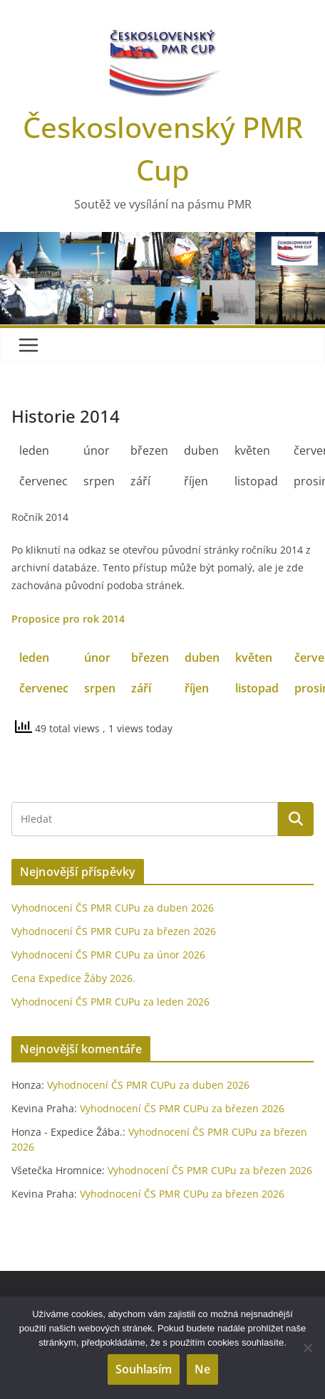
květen (253, 657)
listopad (257, 688)
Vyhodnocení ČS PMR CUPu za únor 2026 (108, 954)
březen (150, 657)
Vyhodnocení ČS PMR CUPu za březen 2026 (113, 931)
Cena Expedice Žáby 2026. (73, 978)
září (141, 688)
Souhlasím (143, 1369)
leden (34, 657)
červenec (43, 688)
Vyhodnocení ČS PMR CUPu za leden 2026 (110, 1001)
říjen (197, 688)
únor (97, 657)
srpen (99, 688)
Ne (202, 1369)
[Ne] (307, 1348)
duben (202, 657)
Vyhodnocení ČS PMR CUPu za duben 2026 (112, 907)
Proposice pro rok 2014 (68, 618)
